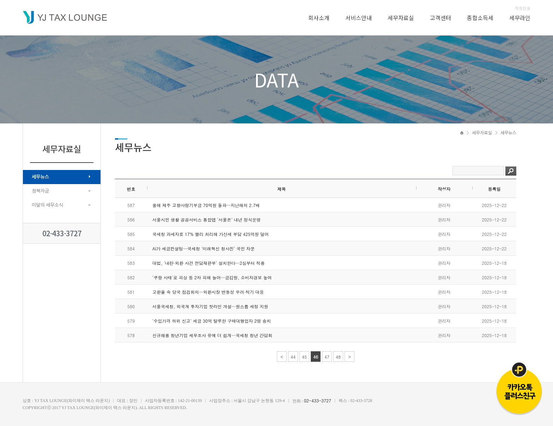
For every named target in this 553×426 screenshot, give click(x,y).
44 (293, 357)
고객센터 (440, 17)
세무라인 (519, 17)
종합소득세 (480, 17)
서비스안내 (358, 17)
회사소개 (318, 17)
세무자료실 (401, 17)
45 (304, 357)
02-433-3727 (61, 233)
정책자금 (40, 191)
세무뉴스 (40, 177)
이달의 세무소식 (47, 205)
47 (326, 357)
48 (338, 357)
